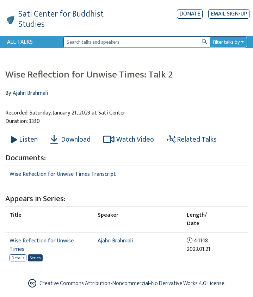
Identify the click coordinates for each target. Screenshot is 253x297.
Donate (189, 14)
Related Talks (192, 140)
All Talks (20, 42)
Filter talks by (226, 42)
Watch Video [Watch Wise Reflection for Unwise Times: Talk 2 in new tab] (128, 140)
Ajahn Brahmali (30, 93)
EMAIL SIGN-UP (229, 14)
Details (18, 257)
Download (70, 140)
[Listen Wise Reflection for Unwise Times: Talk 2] (24, 139)
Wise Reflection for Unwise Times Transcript (63, 174)
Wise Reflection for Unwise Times (42, 245)
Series (35, 257)
